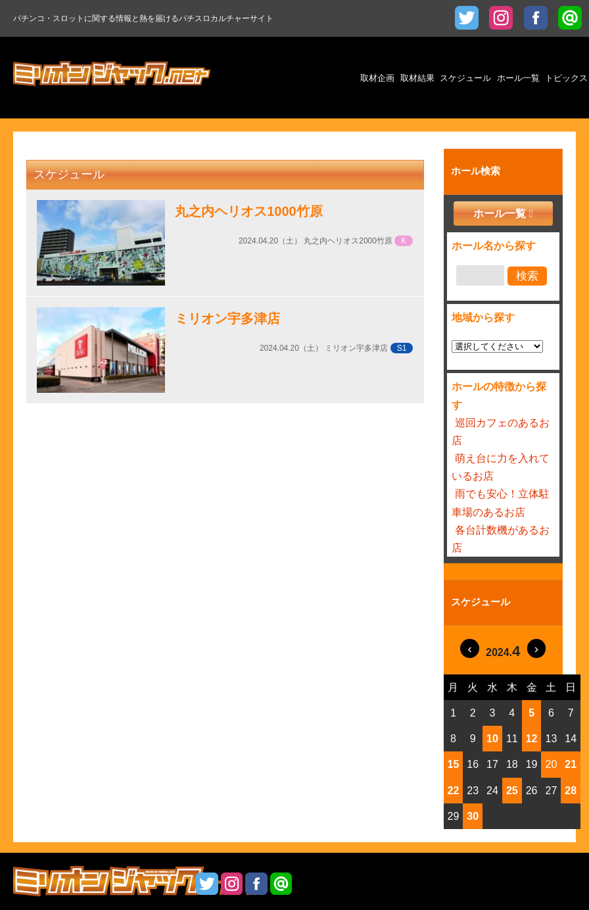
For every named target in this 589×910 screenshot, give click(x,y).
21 (571, 764)
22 (453, 790)
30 (473, 816)
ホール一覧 (499, 213)
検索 (527, 276)
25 (512, 790)
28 (571, 790)
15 (453, 764)
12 (532, 738)
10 (492, 738)
